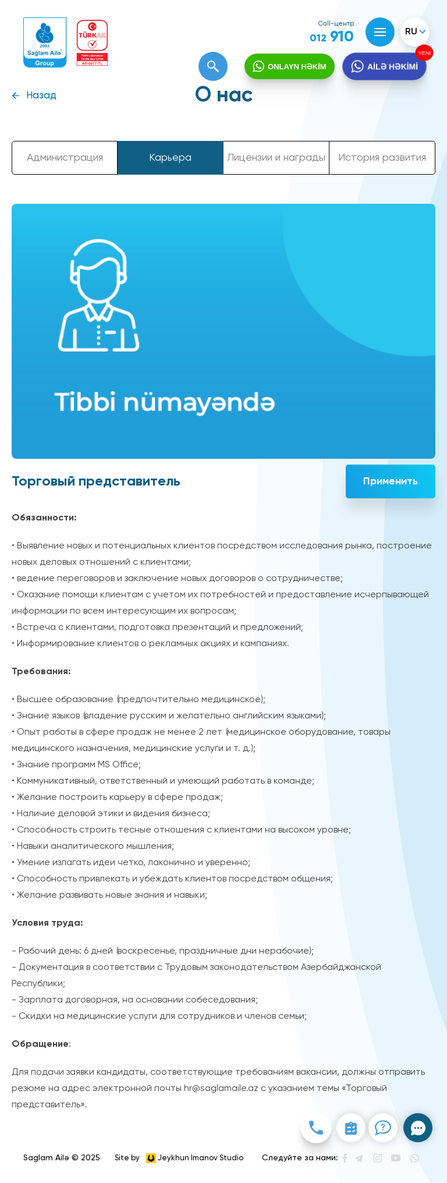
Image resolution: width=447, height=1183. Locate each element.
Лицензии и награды (276, 158)
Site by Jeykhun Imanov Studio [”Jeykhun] (179, 1158)
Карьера (170, 158)
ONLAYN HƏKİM (297, 66)
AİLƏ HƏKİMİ (392, 67)
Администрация (65, 158)
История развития (382, 158)
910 (332, 37)
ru (411, 32)
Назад (41, 96)
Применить (390, 481)
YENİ (423, 53)
